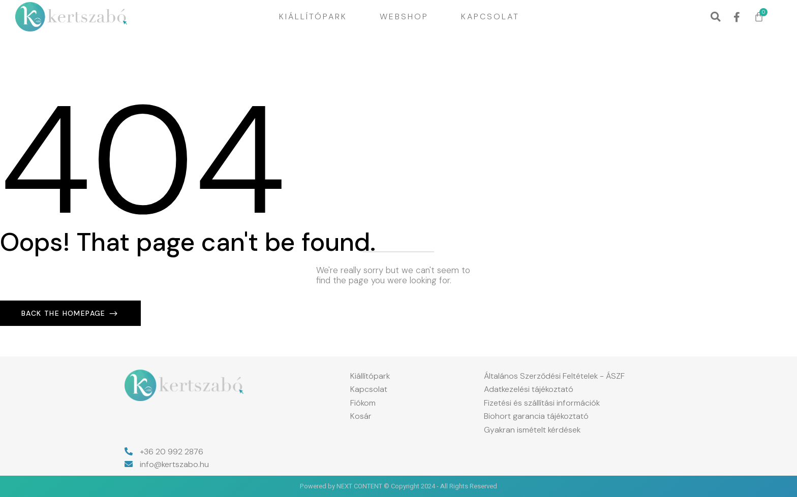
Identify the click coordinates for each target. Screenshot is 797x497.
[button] (715, 17)
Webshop (404, 16)
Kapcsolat (490, 16)
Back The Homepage (64, 313)
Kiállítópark (313, 16)
